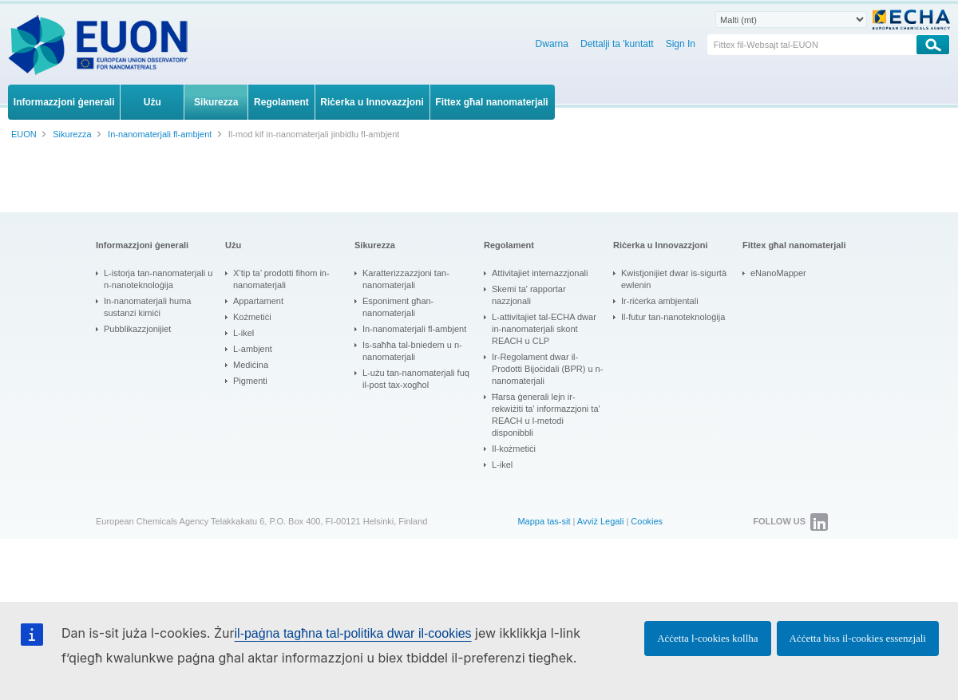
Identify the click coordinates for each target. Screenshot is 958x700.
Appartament (258, 301)
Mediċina (250, 365)
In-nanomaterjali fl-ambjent (414, 329)
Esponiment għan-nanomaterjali (397, 307)
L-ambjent (252, 349)
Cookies (647, 521)
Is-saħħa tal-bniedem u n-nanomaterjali (412, 351)
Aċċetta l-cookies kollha (707, 638)
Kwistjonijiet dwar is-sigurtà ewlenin (673, 279)
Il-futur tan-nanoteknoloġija (673, 317)
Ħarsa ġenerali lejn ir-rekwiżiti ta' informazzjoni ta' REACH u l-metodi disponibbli (546, 414)
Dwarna (552, 43)
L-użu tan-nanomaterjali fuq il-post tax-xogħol (415, 379)
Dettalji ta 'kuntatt (617, 43)
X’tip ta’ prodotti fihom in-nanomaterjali (281, 279)
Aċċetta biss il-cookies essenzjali (858, 638)
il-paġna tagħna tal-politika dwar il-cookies (353, 633)
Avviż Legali (600, 521)
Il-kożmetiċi (514, 448)
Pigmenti (250, 381)
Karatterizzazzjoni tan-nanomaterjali (405, 279)
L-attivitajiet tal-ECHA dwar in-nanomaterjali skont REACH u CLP (544, 329)
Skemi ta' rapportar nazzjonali (529, 295)
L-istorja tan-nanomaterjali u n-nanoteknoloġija (158, 279)
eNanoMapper (778, 273)
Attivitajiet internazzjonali (540, 273)
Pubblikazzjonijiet (137, 329)
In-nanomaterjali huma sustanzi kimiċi (147, 307)
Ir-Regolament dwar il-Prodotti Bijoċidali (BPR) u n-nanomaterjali (547, 369)
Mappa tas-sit (543, 521)
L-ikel (243, 333)
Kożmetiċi (252, 317)
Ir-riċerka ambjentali (660, 301)
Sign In (680, 43)
